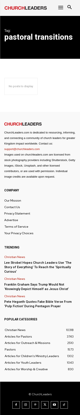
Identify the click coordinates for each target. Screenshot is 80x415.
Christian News (14, 257)
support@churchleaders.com (22, 149)
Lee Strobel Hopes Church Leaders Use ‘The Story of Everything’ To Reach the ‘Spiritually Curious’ (37, 267)
